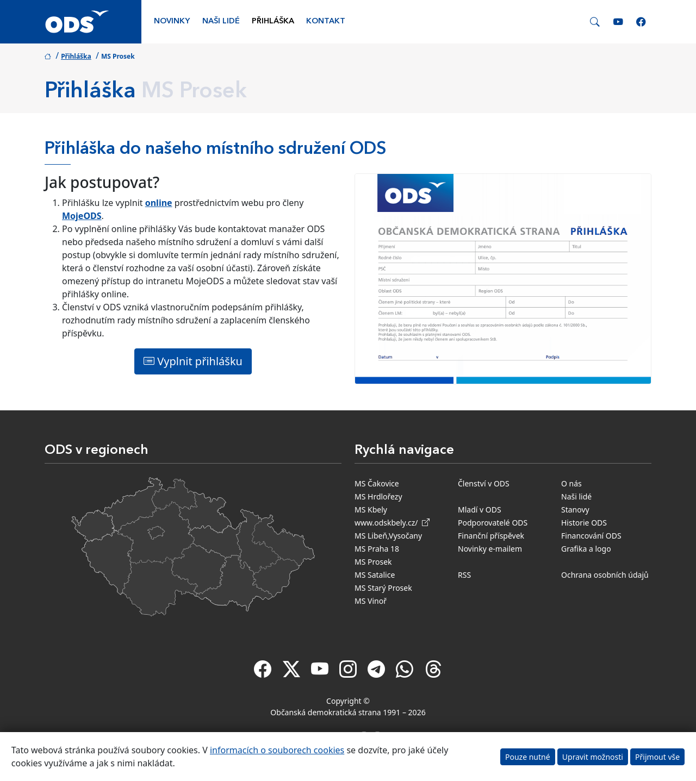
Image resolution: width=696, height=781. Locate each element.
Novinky (172, 21)
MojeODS (82, 216)
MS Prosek (373, 562)
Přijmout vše (657, 757)
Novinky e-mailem (490, 548)
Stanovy (575, 509)
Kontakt (325, 21)
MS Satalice (375, 575)
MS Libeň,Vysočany (388, 535)
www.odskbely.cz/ (392, 522)
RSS (464, 575)
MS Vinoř (371, 601)
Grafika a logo (586, 548)
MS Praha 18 (377, 548)
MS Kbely (371, 509)
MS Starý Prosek (383, 588)
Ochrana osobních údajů (605, 575)
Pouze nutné (527, 757)
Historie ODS (584, 522)
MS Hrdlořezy (378, 496)
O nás (571, 483)
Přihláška (273, 21)
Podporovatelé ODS (492, 522)
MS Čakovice (377, 483)
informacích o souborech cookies (277, 750)
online (158, 203)
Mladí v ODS (479, 509)
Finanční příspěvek (491, 535)
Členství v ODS (483, 483)
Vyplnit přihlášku (193, 361)
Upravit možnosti (592, 757)
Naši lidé (221, 21)
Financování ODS (591, 535)
